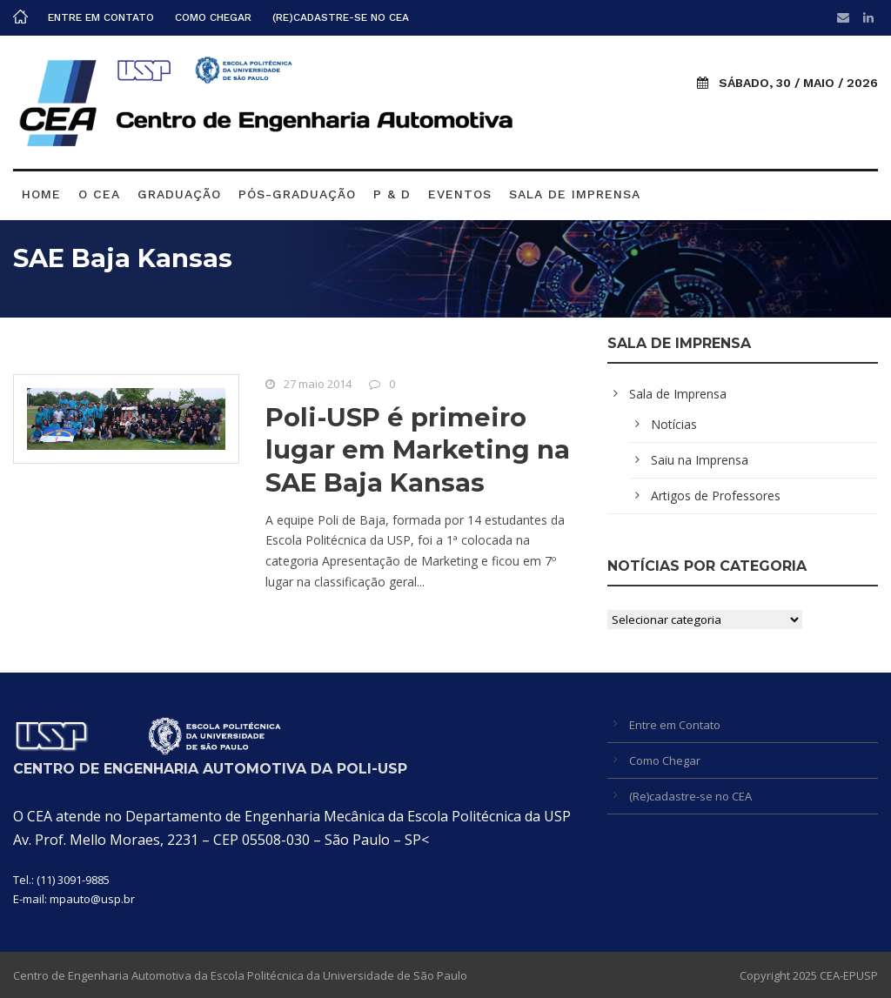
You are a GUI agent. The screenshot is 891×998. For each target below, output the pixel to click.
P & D (392, 194)
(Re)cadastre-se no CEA (340, 17)
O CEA (99, 194)
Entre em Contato (101, 17)
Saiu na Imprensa (699, 460)
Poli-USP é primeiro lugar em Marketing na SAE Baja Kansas (417, 450)
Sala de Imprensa (574, 194)
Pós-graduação (297, 194)
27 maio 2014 (318, 384)
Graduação (179, 194)
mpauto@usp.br (92, 899)
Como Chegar (213, 17)
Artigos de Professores (715, 495)
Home (41, 194)
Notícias (674, 424)
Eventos (460, 194)
